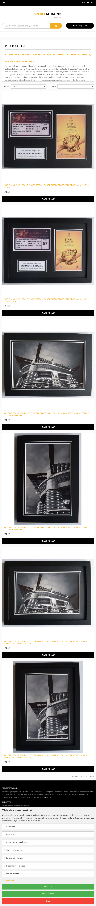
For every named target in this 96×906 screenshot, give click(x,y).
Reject (48, 901)
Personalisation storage (15, 866)
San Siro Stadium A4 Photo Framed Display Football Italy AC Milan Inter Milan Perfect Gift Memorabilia (46, 642)
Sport (48, 13)
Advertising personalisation (17, 842)
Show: (54, 86)
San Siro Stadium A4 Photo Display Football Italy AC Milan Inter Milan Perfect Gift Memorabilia (46, 414)
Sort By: (6, 86)
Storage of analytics (14, 850)
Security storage (12, 874)
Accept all (48, 886)
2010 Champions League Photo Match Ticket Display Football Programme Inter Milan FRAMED (46, 300)
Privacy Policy (8, 880)
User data (10, 834)
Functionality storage (14, 858)
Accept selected (48, 894)
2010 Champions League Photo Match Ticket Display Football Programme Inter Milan (46, 186)
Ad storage (10, 826)
